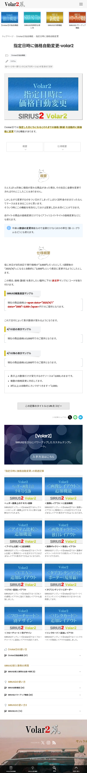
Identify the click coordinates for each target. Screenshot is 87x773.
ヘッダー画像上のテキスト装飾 (18, 503)
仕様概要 (62, 146)
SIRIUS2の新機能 (55, 25)
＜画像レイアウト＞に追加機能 (59, 503)
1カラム (13, 61)
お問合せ (23, 752)
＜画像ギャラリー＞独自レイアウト (60, 546)
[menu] (81, 4)
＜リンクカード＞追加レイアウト (59, 633)
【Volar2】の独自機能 (9, 25)
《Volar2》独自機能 (18, 55)
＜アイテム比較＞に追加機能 (17, 546)
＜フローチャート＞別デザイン (18, 633)
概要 (25, 146)
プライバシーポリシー (59, 752)
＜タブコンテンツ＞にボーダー (59, 589)
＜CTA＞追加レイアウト (15, 589)
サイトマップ (39, 752)
